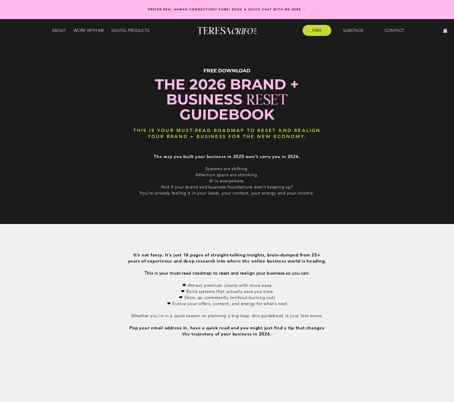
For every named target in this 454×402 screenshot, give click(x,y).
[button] (89, 30)
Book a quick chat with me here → (269, 9)
